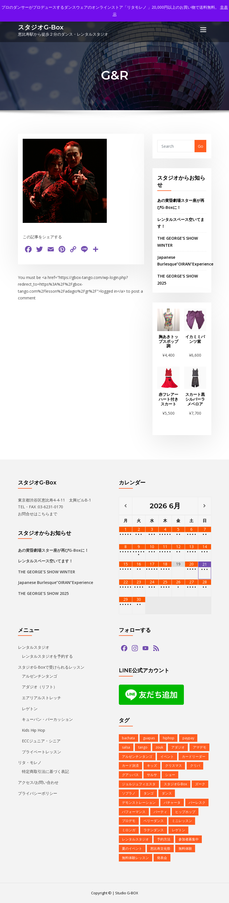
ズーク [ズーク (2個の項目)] (200, 784)
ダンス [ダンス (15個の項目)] (167, 793)
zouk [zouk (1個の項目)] (159, 747)
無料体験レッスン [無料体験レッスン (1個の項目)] (135, 857)
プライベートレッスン (41, 751)
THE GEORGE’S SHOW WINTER (46, 571)
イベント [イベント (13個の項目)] (167, 756)
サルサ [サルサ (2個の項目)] (152, 774)
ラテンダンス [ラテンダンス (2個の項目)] (154, 830)
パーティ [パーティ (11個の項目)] (160, 811)
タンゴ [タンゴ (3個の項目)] (149, 793)
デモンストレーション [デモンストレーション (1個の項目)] (139, 802)
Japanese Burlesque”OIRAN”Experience (55, 582)
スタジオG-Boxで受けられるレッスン (51, 666)
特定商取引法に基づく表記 (45, 771)
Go (200, 146)
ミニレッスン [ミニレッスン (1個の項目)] (182, 820)
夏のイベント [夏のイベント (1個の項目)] (132, 848)
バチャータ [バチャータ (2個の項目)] (172, 802)
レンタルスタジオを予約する (47, 656)
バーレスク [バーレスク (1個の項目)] (197, 802)
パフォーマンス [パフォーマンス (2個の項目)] (133, 811)
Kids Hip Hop (33, 730)
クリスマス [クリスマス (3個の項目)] (173, 765)
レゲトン (30, 708)
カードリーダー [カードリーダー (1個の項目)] (193, 756)
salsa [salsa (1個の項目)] (126, 747)
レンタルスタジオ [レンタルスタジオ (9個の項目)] (135, 839)
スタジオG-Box (40, 27)
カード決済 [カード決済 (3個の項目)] (130, 765)
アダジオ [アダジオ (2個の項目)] (178, 747)
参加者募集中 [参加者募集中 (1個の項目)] (189, 839)
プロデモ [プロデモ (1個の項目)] (128, 820)
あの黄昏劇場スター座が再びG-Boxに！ (53, 550)
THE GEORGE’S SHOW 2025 (43, 593)
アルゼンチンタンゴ (39, 676)
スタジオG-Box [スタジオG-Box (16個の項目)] (175, 784)
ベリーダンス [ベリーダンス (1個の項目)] (154, 820)
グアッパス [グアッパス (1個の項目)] (130, 774)
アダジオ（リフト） (39, 686)
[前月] (125, 506)
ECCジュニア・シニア (41, 740)
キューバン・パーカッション (47, 719)
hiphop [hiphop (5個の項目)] (168, 738)
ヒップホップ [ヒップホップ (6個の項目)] (185, 811)
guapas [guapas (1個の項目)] (149, 738)
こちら (43, 513)
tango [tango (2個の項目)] (142, 747)
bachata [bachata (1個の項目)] (128, 738)
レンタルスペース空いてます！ (45, 560)
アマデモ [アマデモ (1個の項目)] (199, 747)
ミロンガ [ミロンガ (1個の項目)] (128, 830)
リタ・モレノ (29, 762)
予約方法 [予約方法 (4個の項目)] (163, 839)
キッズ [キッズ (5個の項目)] (152, 765)
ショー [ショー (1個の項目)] (170, 774)
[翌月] (204, 506)
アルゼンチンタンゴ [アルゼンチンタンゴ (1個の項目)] (137, 756)
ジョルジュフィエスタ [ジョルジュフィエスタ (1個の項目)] (139, 784)
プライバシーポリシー (37, 793)
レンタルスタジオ (33, 647)
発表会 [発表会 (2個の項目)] (162, 857)
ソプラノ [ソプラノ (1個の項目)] (128, 793)
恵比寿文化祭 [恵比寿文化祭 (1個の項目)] (160, 848)
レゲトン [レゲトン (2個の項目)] (178, 830)
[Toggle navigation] (203, 30)
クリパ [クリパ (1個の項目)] (195, 765)
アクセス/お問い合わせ (38, 782)
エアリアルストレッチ (41, 697)
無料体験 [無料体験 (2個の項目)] (185, 848)
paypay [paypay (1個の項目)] (188, 738)
